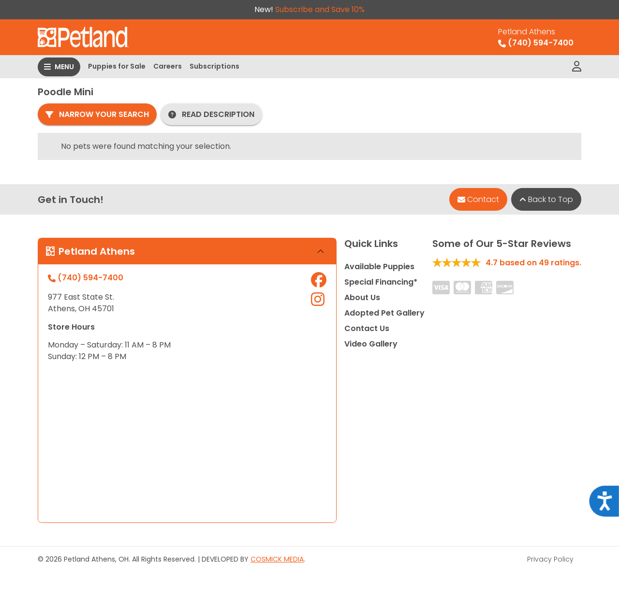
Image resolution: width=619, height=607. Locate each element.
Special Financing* (380, 282)
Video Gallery (371, 343)
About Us (362, 297)
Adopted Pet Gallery (384, 312)
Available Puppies (379, 266)
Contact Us (366, 328)
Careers (167, 66)
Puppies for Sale (117, 66)
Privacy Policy (550, 559)
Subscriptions (214, 66)
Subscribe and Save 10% (320, 9)
